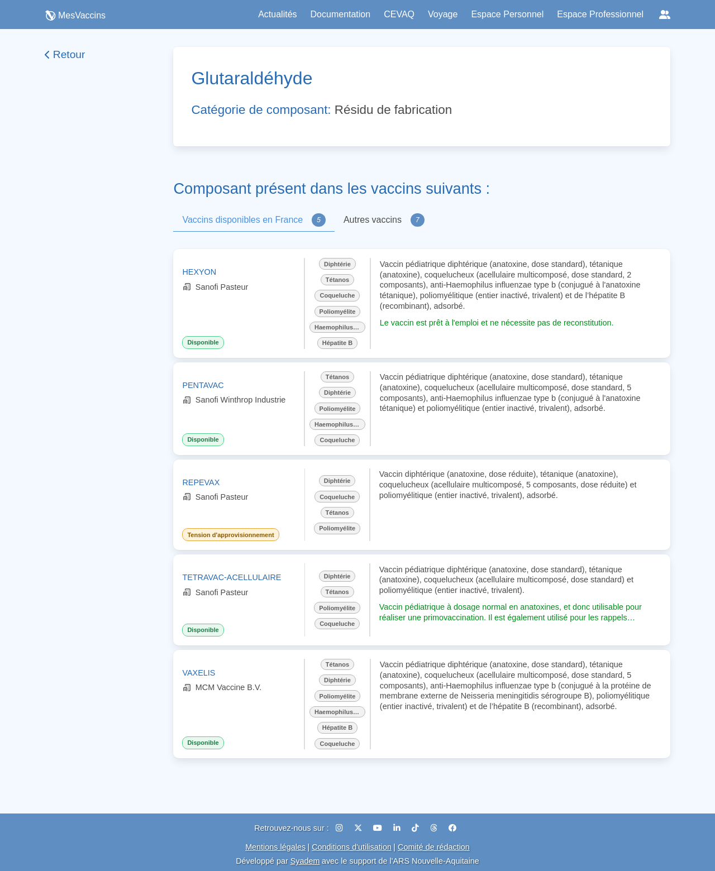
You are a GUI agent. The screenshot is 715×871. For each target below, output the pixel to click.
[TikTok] (416, 828)
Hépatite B (337, 342)
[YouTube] (379, 828)
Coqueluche (337, 295)
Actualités (277, 14)
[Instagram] (340, 828)
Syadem (305, 860)
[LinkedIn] (398, 828)
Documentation (341, 14)
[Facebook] (452, 828)
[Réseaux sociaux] (665, 14)
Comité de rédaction (434, 847)
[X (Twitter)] (359, 828)
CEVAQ (399, 14)
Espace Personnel (507, 14)
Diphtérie (337, 264)
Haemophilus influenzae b (339, 327)
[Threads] (435, 828)
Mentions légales (275, 847)
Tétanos (337, 279)
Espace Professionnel (600, 14)
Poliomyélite (338, 311)
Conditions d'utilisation (352, 847)
